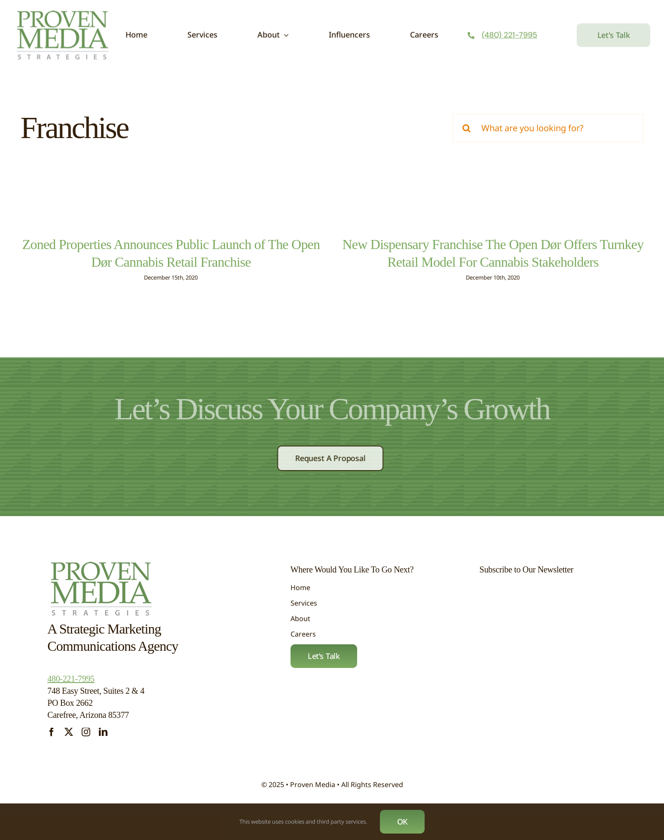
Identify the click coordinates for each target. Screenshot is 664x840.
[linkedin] (103, 737)
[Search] (467, 128)
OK (402, 821)
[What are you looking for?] (548, 128)
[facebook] (51, 737)
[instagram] (86, 737)
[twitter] (68, 737)
